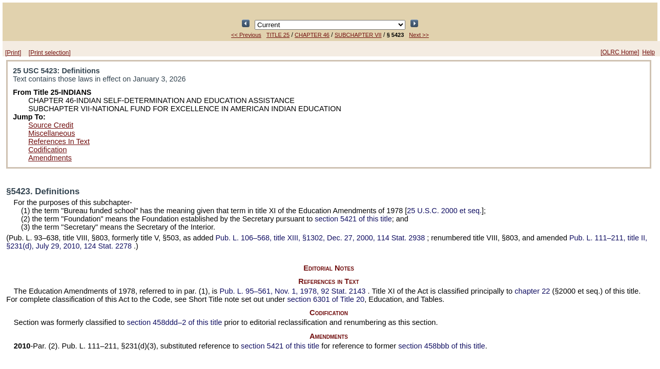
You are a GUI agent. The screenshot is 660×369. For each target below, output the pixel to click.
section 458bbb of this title (441, 346)
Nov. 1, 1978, (293, 291)
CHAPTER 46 (312, 35)
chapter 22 (532, 291)
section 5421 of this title (353, 219)
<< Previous (246, 35)
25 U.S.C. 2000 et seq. (444, 211)
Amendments (50, 158)
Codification (47, 150)
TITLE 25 (278, 35)
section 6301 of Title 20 (325, 299)
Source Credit (50, 125)
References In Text (59, 141)
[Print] (13, 52)
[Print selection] (50, 52)
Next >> (419, 35)
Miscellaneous (51, 133)
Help (648, 52)
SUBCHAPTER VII (358, 35)
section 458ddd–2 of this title (174, 322)
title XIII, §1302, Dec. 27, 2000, (321, 238)
